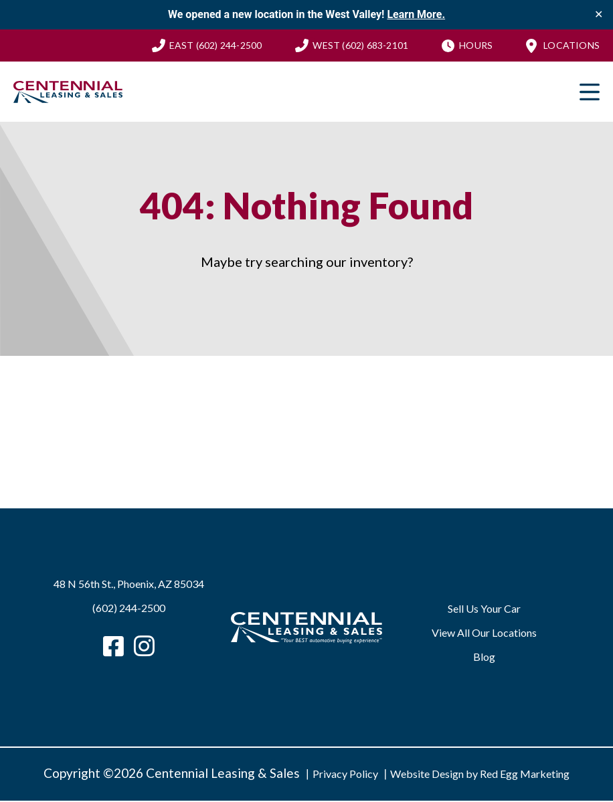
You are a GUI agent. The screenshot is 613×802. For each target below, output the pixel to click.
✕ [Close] (598, 14)
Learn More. (416, 14)
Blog (484, 657)
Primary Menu (590, 93)
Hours (476, 46)
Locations (571, 46)
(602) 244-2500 (215, 46)
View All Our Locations (484, 633)
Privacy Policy (345, 775)
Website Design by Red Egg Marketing (480, 775)
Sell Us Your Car (484, 609)
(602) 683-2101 (360, 46)
